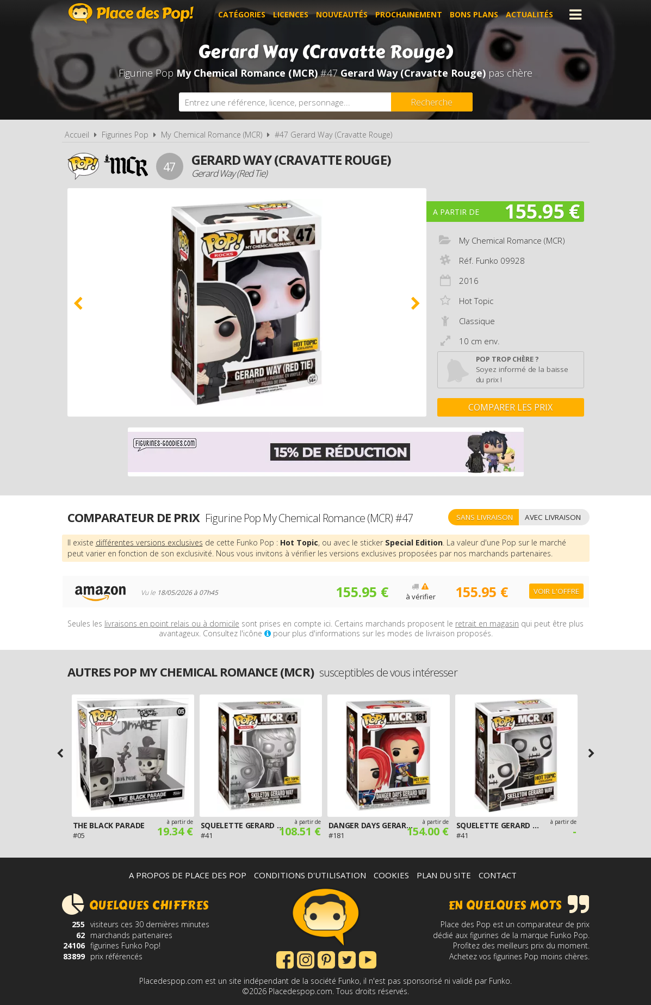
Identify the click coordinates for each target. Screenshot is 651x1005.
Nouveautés (342, 14)
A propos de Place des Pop (187, 875)
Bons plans (474, 14)
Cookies (391, 875)
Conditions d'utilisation (310, 875)
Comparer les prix (510, 407)
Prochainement (408, 14)
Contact (498, 875)
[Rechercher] (432, 101)
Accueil (77, 134)
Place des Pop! (131, 13)
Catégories (241, 14)
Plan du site (444, 875)
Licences (290, 14)
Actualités (529, 14)
